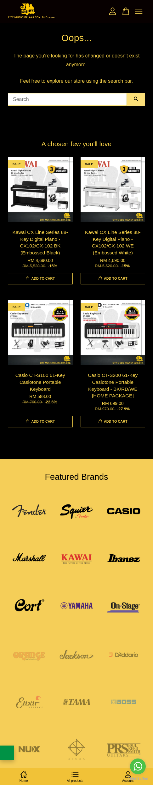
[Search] (67, 99)
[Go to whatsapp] (138, 766)
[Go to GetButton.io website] (138, 778)
